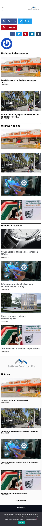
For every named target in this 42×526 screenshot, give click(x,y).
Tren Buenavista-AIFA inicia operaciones (20, 348)
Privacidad (21, 508)
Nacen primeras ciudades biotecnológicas (13, 317)
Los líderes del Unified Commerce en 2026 (14, 400)
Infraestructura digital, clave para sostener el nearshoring (17, 285)
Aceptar (21, 523)
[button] (2, 9)
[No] (38, 519)
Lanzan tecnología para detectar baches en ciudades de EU (20, 431)
